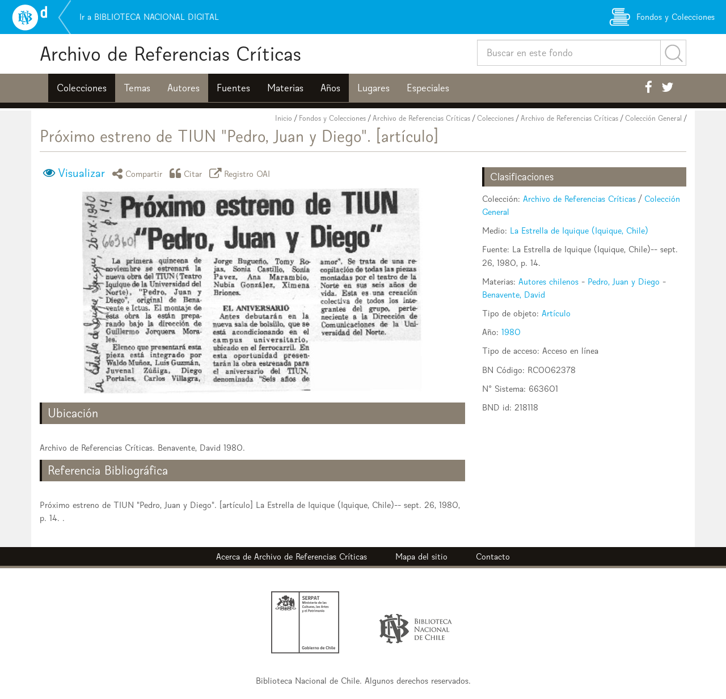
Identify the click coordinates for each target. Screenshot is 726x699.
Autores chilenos (548, 281)
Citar (188, 173)
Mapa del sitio (421, 556)
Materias (285, 88)
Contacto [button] (493, 556)
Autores (183, 88)
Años (330, 88)
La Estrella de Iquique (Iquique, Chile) (579, 230)
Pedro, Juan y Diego (624, 281)
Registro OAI (241, 173)
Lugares (373, 88)
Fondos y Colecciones (332, 118)
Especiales (428, 88)
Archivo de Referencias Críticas (170, 53)
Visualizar (81, 173)
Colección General (653, 118)
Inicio (283, 118)
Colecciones (82, 88)
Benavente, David (513, 294)
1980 (511, 332)
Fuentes (233, 88)
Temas (137, 88)
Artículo (556, 313)
